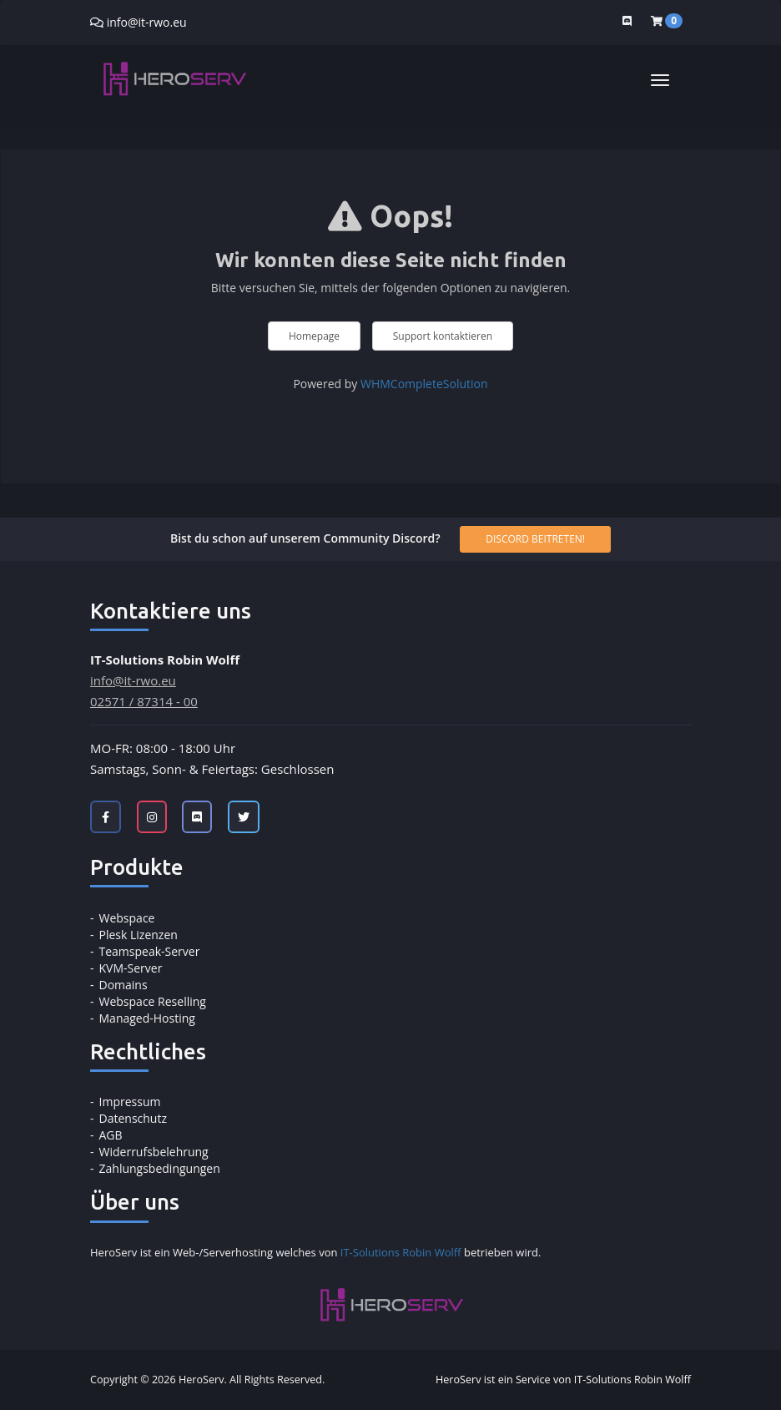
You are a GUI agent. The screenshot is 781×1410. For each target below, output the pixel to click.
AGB (111, 1135)
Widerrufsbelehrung (154, 1152)
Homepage (314, 336)
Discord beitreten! (535, 539)
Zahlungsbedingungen (159, 1168)
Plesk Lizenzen (138, 935)
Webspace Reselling (152, 1001)
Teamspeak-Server (149, 951)
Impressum (130, 1101)
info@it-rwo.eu (147, 22)
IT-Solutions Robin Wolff (400, 1252)
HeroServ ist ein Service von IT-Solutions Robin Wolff (563, 1379)
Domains (123, 985)
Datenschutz (133, 1118)
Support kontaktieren (442, 336)
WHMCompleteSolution (424, 384)
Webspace (127, 918)
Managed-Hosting (147, 1018)
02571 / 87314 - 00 (144, 701)
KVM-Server (131, 968)
